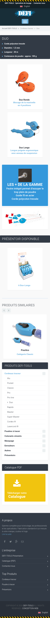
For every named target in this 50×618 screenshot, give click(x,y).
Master (10, 412)
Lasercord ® (12, 426)
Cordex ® (11, 421)
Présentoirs (25, 590)
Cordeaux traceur (25, 579)
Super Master (13, 417)
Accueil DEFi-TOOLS (10, 28)
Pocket (10, 383)
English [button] (25, 6)
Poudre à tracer (25, 584)
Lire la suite (6, 534)
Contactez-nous (25, 566)
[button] (25, 82)
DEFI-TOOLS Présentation (25, 556)
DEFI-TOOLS (28, 605)
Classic (10, 388)
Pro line (10, 397)
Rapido (10, 407)
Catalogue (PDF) (25, 561)
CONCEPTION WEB (30, 608)
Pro (8, 393)
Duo (10, 402)
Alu (8, 378)
